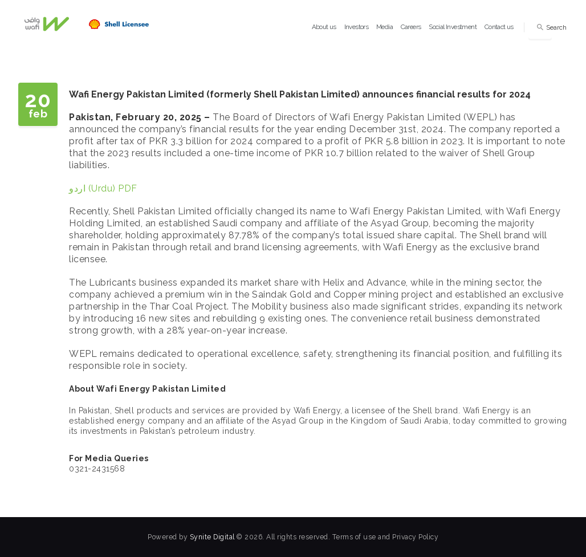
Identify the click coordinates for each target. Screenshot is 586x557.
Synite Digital (212, 537)
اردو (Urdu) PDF (103, 188)
